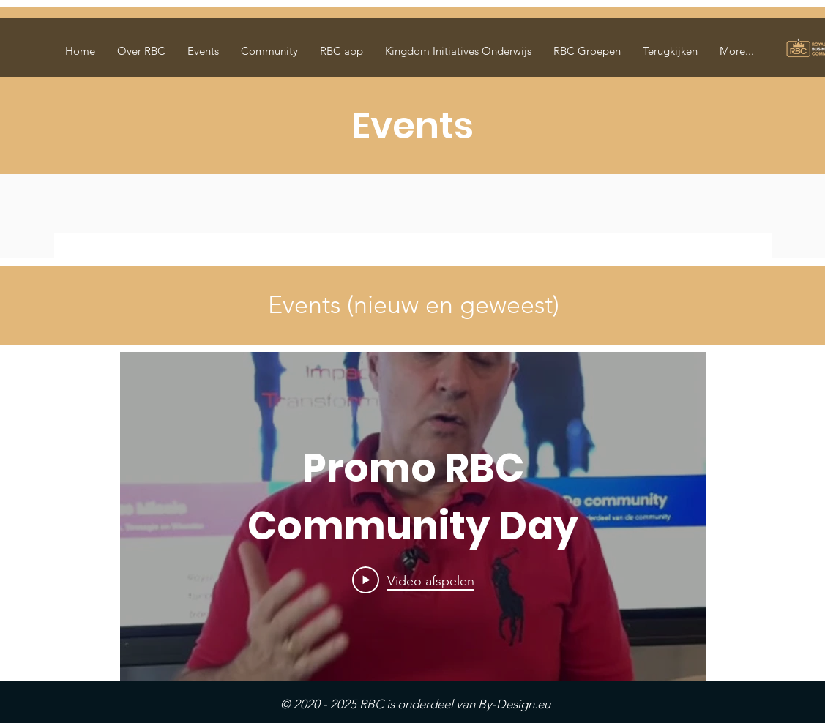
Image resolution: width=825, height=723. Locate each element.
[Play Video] (412, 580)
